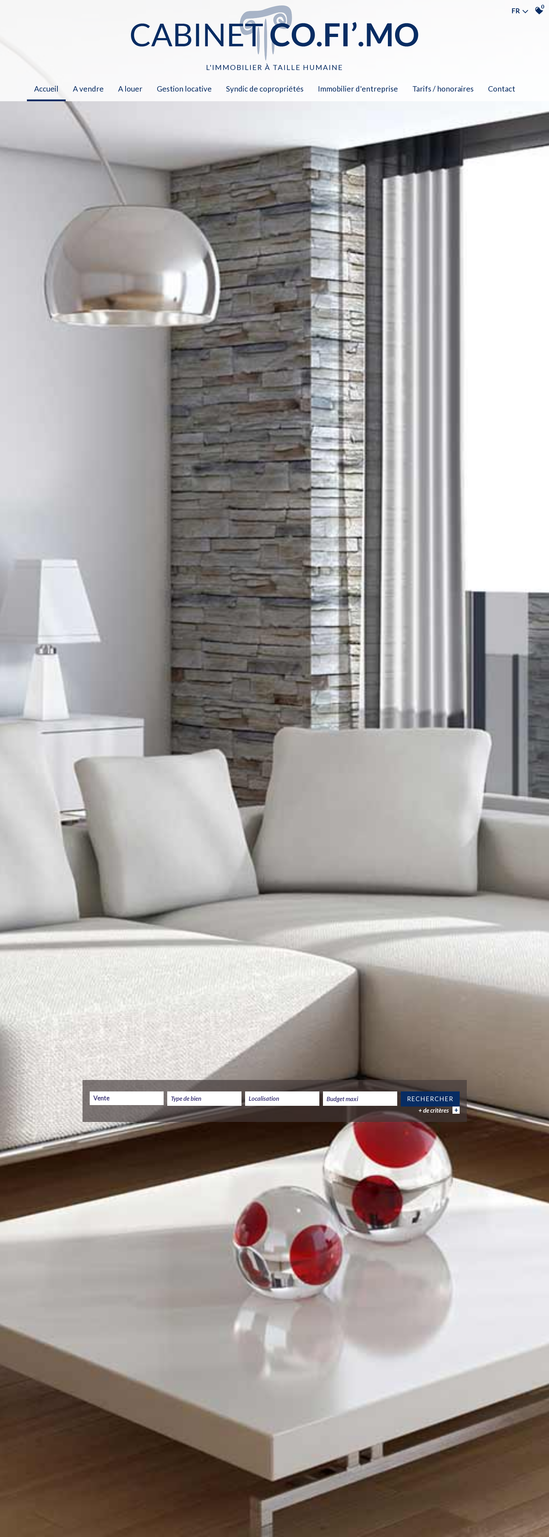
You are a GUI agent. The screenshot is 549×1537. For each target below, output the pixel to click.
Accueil (46, 88)
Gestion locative (184, 88)
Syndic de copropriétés (265, 88)
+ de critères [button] (439, 1110)
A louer (130, 88)
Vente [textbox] (101, 1098)
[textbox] (204, 1099)
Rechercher (430, 1099)
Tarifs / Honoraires (443, 88)
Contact (501, 88)
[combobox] (127, 1098)
